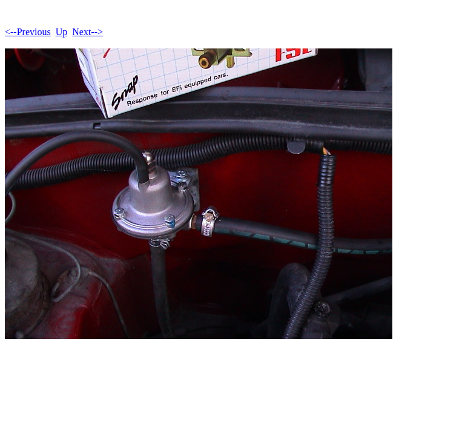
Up (62, 32)
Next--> (87, 32)
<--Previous (28, 32)
